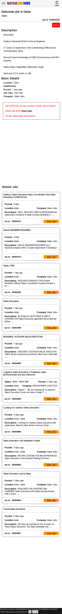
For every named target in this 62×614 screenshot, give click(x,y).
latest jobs (27, 111)
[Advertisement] (31, 151)
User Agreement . (22, 612)
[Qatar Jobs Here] (19, 4)
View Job (51, 221)
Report (56, 25)
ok (30, 612)
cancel (35, 612)
